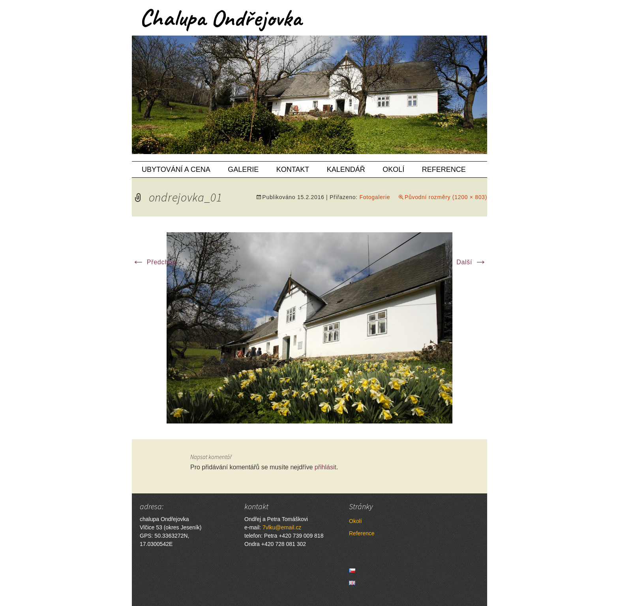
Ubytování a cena (176, 169)
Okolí (393, 169)
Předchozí (155, 262)
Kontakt (293, 169)
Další (471, 262)
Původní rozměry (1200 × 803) (446, 197)
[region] (309, 95)
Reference (444, 169)
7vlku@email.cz (282, 527)
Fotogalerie (374, 197)
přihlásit (325, 467)
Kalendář (346, 169)
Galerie (243, 169)
